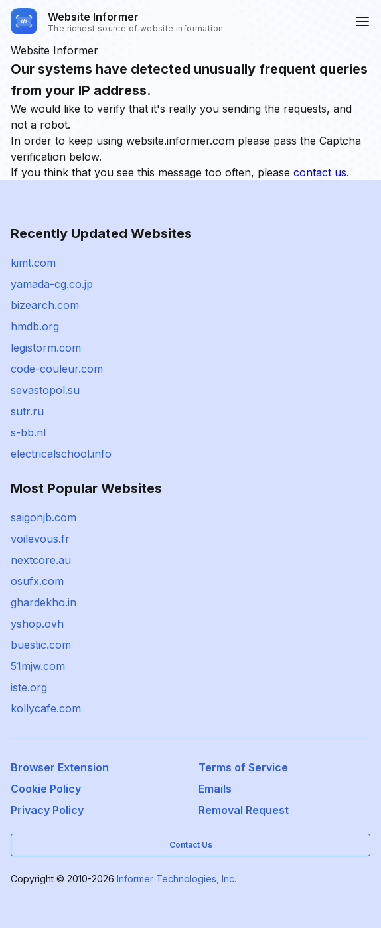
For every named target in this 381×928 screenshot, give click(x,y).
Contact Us (190, 845)
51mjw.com (38, 666)
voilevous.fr (40, 538)
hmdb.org (35, 326)
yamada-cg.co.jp (52, 284)
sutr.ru (27, 411)
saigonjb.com (43, 517)
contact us (319, 172)
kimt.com (33, 262)
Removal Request (243, 810)
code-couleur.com (57, 368)
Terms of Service (243, 767)
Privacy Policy (47, 810)
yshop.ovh (37, 623)
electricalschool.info (61, 453)
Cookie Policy (46, 788)
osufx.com (37, 581)
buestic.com (41, 644)
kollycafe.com (46, 708)
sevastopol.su (45, 390)
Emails (215, 788)
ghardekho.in (43, 602)
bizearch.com (45, 305)
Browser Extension (60, 767)
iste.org (29, 687)
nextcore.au (41, 559)
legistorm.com (46, 347)
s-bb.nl (28, 432)
